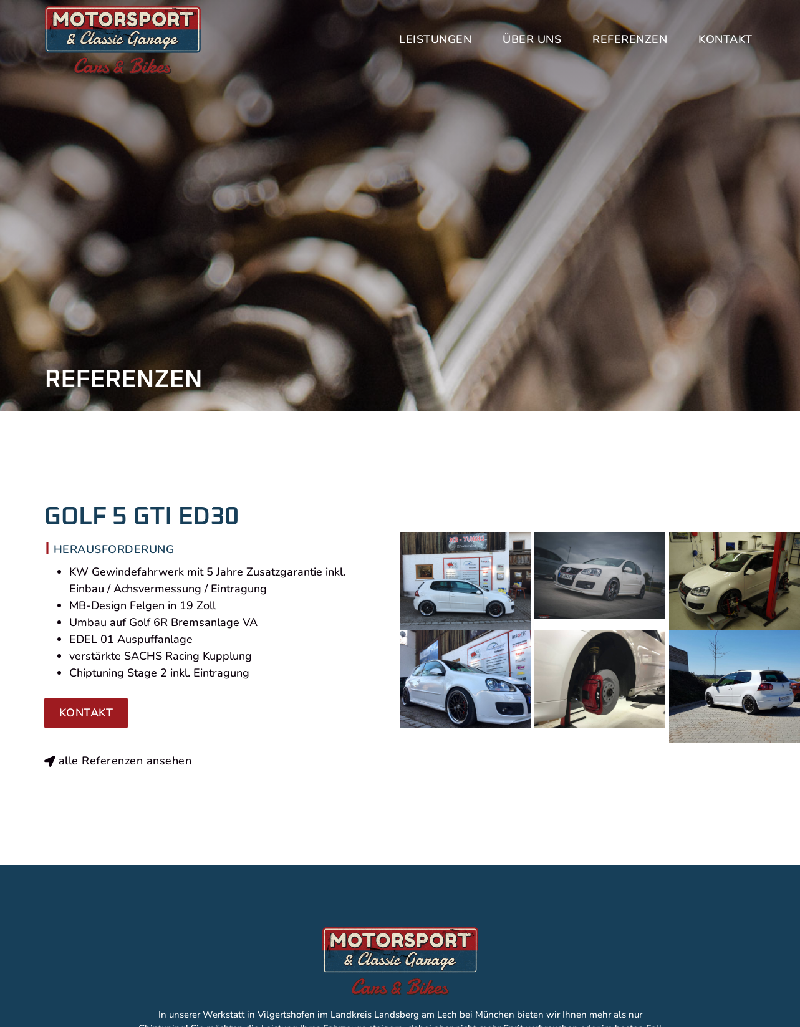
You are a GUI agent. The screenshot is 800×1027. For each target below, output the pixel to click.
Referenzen (629, 39)
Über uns (532, 39)
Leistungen (435, 39)
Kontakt (725, 39)
